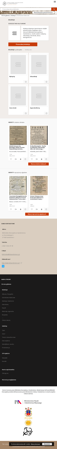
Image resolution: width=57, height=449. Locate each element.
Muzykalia (5, 315)
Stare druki (12, 108)
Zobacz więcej (6, 320)
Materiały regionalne (8, 311)
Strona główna (5, 15)
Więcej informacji (35, 444)
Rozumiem (47, 444)
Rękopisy (12, 76)
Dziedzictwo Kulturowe (8, 297)
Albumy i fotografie (7, 294)
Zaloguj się (5, 373)
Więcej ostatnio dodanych (38, 164)
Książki (4, 308)
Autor (3, 334)
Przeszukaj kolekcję (23, 44)
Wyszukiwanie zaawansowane (43, 12)
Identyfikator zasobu (8, 344)
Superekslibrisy (35, 108)
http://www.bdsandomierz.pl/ (11, 263)
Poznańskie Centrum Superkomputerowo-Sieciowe (28, 446)
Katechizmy (5, 304)
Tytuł (3, 330)
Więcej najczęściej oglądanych (37, 214)
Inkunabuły (33, 76)
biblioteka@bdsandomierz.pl (11, 254)
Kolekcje (13, 15)
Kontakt (4, 361)
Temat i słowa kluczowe (8, 337)
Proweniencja (6, 347)
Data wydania (6, 341)
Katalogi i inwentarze (8, 301)
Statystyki (4, 358)
